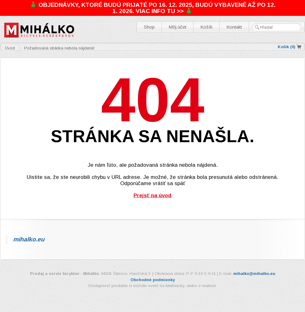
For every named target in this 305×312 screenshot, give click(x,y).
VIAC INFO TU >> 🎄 (164, 11)
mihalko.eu (28, 239)
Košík (206, 27)
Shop (149, 27)
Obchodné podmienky (152, 279)
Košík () (286, 46)
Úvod (10, 48)
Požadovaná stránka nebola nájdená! (59, 48)
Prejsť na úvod (152, 195)
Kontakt (234, 27)
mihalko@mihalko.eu (254, 273)
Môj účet (177, 27)
